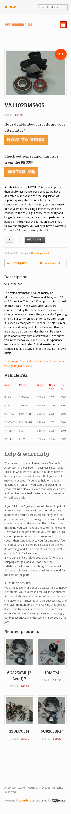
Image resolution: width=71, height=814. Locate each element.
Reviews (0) (52, 263)
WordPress (27, 800)
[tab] (19, 263)
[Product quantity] (9, 240)
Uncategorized (40, 253)
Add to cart (35, 239)
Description (19, 263)
